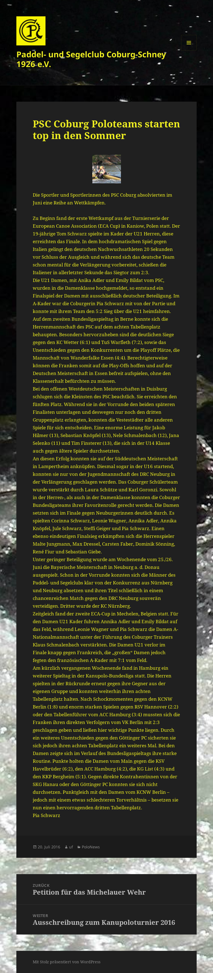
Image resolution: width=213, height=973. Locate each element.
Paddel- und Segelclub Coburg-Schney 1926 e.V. (91, 59)
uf (71, 846)
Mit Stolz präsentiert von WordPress (66, 961)
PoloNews (91, 846)
